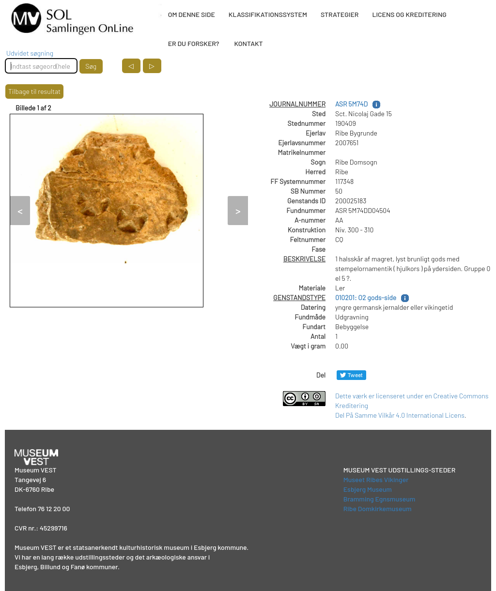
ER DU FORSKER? (193, 43)
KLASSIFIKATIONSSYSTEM (268, 14)
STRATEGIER (339, 14)
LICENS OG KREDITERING (409, 14)
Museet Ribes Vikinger (376, 479)
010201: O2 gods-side (365, 297)
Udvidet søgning (29, 53)
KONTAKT (248, 43)
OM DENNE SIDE (191, 14)
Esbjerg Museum (367, 489)
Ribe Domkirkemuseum (377, 508)
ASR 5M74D (351, 104)
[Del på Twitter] (351, 375)
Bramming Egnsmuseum (379, 499)
